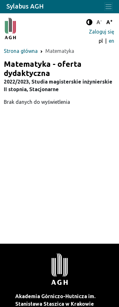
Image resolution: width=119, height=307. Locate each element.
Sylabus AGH (25, 6)
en (111, 41)
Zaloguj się (101, 31)
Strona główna (21, 51)
